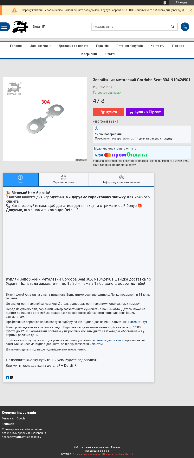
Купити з (148, 112)
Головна (16, 46)
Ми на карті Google (13, 418)
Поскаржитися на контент (87, 454)
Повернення (89, 54)
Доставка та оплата (73, 46)
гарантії (97, 340)
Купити (111, 112)
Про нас (178, 46)
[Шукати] (172, 26)
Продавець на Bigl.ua (97, 450)
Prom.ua (115, 447)
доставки (114, 340)
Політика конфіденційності (118, 454)
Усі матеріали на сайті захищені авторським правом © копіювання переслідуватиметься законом (24, 433)
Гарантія (102, 46)
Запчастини (39, 46)
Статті (110, 54)
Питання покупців (129, 46)
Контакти (158, 46)
